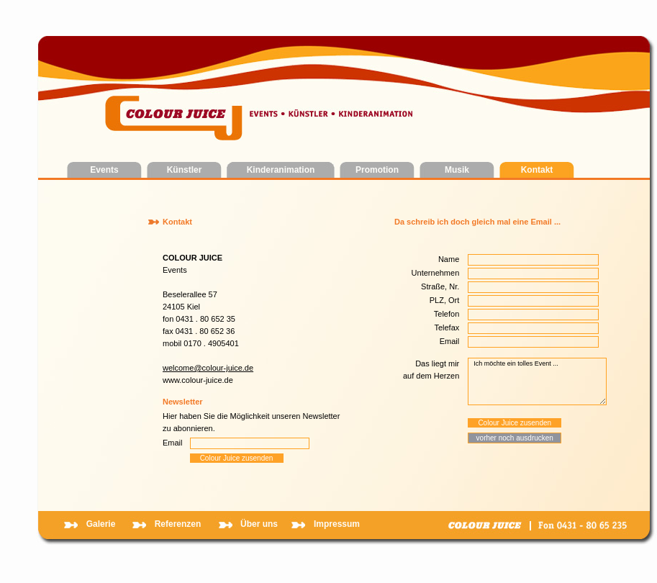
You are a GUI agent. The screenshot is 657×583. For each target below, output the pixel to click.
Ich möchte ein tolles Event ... (537, 381)
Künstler (184, 170)
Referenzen (178, 524)
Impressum (337, 524)
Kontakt (537, 170)
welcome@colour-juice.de (208, 367)
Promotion (377, 170)
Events (104, 170)
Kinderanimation (281, 170)
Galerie (101, 524)
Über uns (259, 524)
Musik (457, 170)
